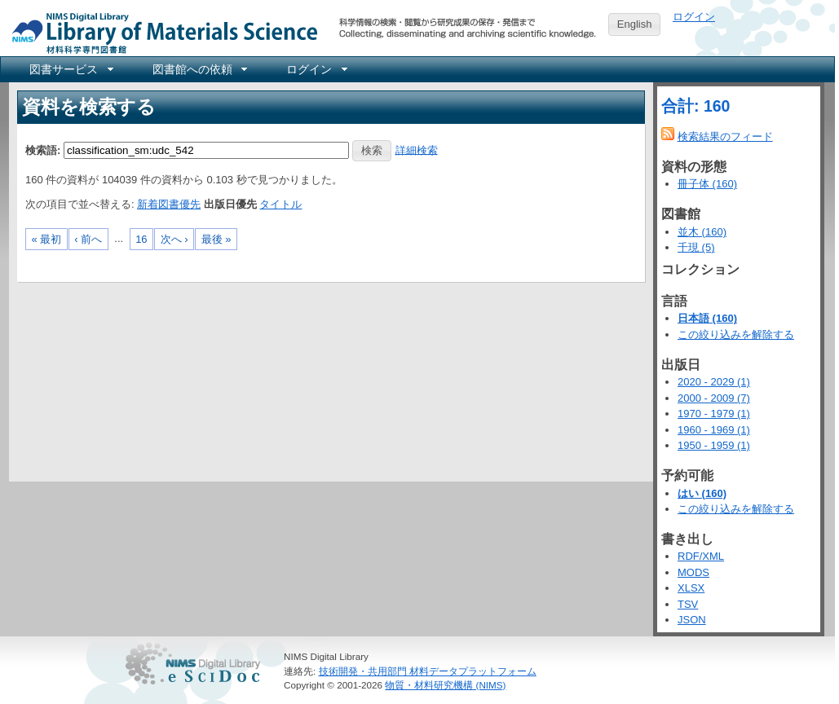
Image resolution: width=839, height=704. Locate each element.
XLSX (691, 588)
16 (141, 239)
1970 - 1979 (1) (714, 413)
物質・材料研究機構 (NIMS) (445, 685)
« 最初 (47, 239)
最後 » (216, 239)
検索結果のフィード (725, 136)
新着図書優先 (169, 204)
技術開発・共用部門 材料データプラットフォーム (428, 671)
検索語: (42, 149)
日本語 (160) (707, 318)
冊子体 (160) (707, 184)
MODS (693, 572)
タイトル (280, 204)
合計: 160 (695, 106)
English (634, 24)
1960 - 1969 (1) (714, 430)
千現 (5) (696, 247)
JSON (692, 620)
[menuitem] (70, 69)
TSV (688, 604)
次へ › (174, 239)
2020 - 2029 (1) (714, 382)
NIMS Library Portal (160, 32)
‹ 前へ (88, 239)
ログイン (694, 17)
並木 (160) (702, 232)
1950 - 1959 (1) (714, 445)
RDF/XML (701, 556)
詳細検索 (416, 149)
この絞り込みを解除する (736, 334)
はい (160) (702, 493)
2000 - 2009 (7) (714, 398)
